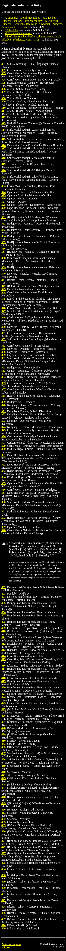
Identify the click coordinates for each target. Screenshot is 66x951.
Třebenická (11, 30)
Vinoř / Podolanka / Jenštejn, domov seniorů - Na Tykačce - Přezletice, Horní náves (31, 38)
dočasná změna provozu (18, 33)
